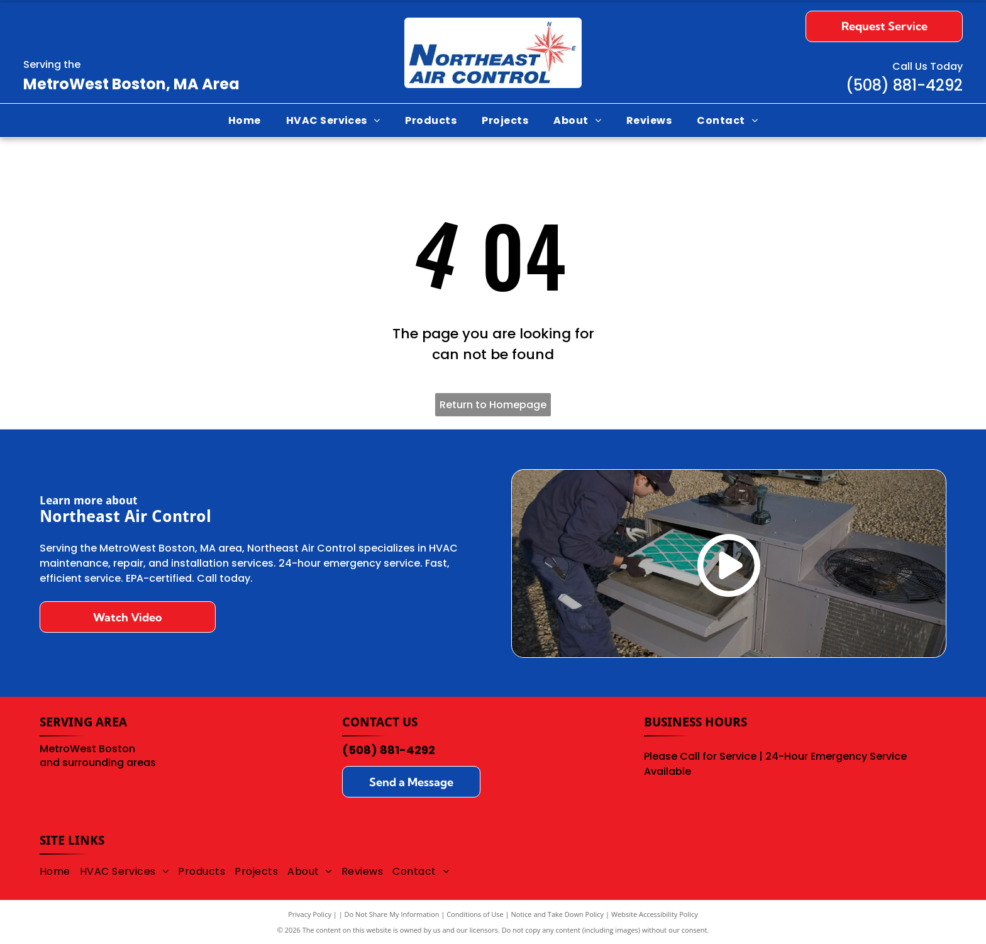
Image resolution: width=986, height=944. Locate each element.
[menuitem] (245, 120)
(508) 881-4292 (388, 750)
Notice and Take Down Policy (557, 914)
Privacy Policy (309, 914)
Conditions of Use (475, 914)
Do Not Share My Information (392, 914)
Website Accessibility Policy (654, 914)
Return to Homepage (493, 404)
